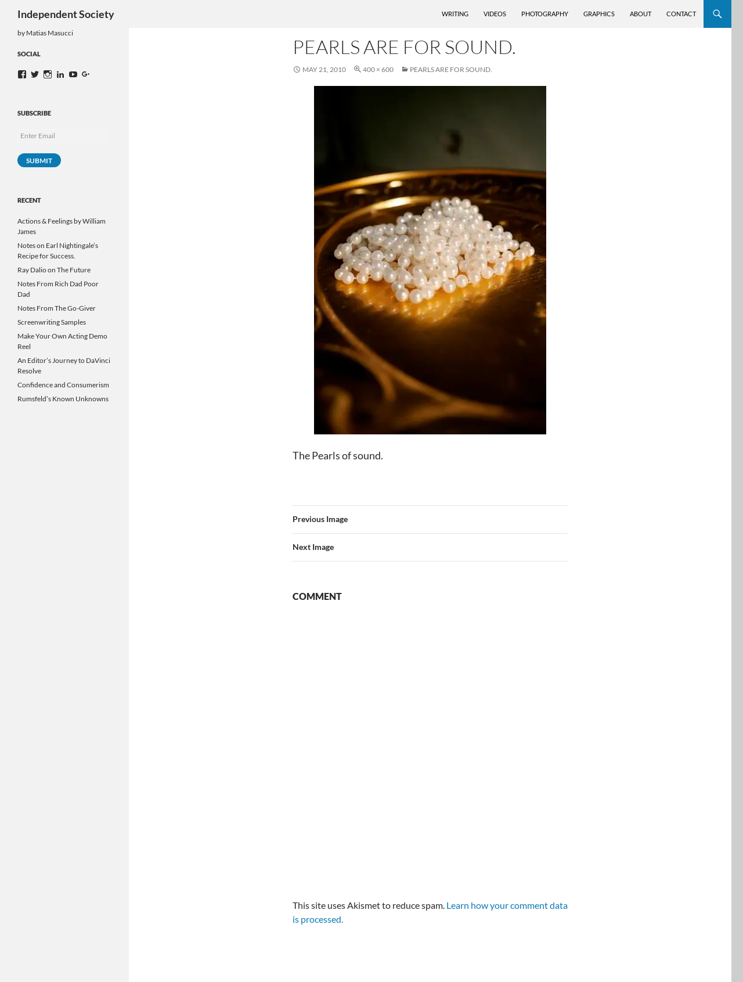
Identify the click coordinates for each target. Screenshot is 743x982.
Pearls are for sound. (451, 69)
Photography (544, 13)
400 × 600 (378, 69)
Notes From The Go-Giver (56, 308)
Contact (681, 13)
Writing (455, 13)
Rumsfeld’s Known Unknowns (63, 398)
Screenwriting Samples (51, 322)
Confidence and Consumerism (63, 384)
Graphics (599, 13)
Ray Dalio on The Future (54, 269)
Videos (495, 13)
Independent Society (65, 14)
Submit (39, 160)
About (640, 13)
